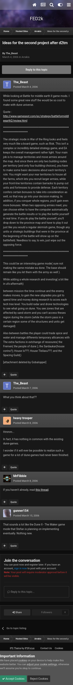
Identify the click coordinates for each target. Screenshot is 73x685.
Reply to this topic (36, 69)
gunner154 (20, 511)
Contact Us (46, 648)
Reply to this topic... (20, 591)
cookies (22, 660)
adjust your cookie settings (42, 664)
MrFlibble (19, 476)
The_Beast (12, 53)
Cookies (59, 648)
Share (17, 612)
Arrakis (26, 57)
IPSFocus (29, 648)
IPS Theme (15, 648)
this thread (41, 489)
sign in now (20, 568)
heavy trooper (23, 418)
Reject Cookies (38, 678)
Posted (25, 86)
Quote (13, 374)
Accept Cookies (13, 678)
